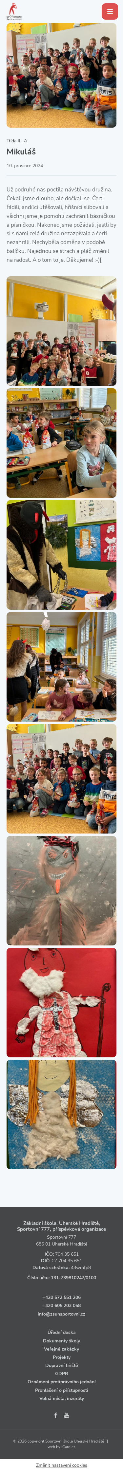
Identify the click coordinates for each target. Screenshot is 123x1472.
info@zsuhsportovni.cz (61, 1314)
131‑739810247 (67, 1278)
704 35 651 (67, 1254)
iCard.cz (68, 1446)
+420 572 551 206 (62, 1297)
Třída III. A (17, 141)
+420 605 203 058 (62, 1305)
